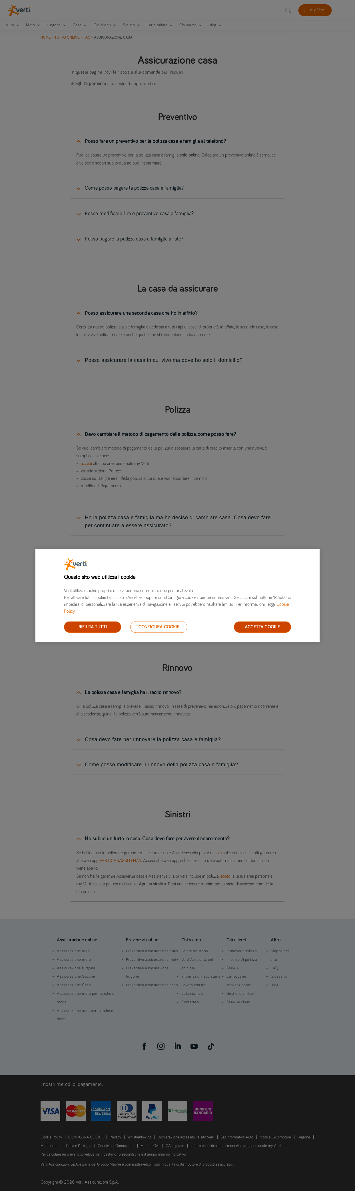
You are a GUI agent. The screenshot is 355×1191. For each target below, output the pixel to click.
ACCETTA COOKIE (262, 627)
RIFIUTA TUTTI (93, 627)
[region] (177, 595)
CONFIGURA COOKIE (159, 627)
